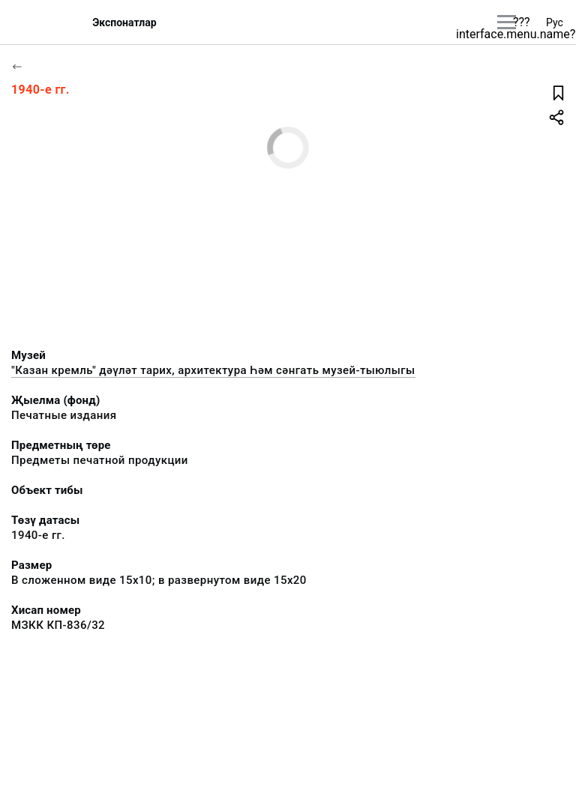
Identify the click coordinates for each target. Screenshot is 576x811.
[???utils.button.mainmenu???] (507, 22)
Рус (554, 22)
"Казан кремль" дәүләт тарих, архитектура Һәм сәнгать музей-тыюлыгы (213, 370)
